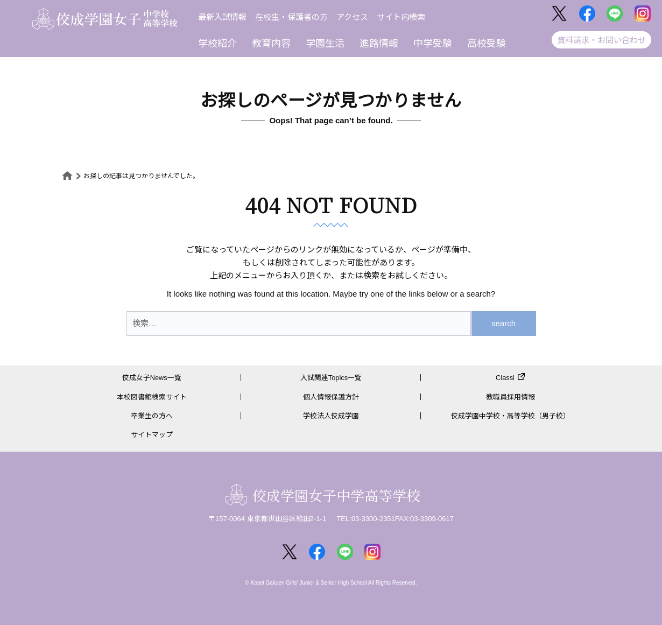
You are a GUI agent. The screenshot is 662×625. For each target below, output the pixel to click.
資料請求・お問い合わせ (601, 40)
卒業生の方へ (152, 416)
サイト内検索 (401, 17)
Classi (505, 378)
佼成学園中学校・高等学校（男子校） (510, 416)
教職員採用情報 (510, 397)
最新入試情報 (222, 17)
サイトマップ (152, 435)
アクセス (352, 17)
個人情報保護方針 (331, 397)
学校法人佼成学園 (331, 416)
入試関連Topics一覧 (331, 378)
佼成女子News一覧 (151, 378)
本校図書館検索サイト (152, 397)
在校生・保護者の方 (291, 17)
